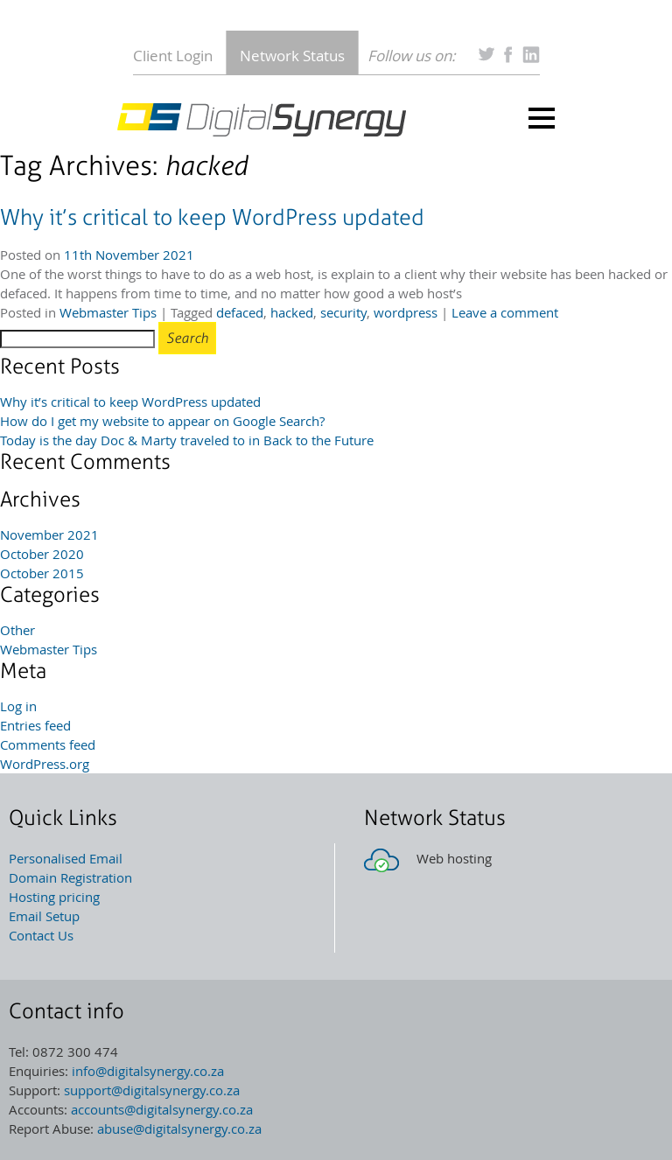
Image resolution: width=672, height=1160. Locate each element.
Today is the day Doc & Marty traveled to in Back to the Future (187, 440)
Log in (18, 706)
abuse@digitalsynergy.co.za (179, 1128)
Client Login (173, 55)
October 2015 (42, 573)
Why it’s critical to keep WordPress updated (212, 217)
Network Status (292, 55)
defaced (239, 312)
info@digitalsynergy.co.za (148, 1071)
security (343, 312)
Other (17, 630)
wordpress (406, 312)
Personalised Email (65, 858)
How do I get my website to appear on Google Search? (162, 421)
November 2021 (49, 534)
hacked (291, 312)
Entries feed (35, 725)
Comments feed (47, 744)
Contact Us (41, 935)
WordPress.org (44, 763)
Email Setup (44, 916)
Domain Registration (70, 877)
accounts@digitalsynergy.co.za (162, 1109)
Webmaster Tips (108, 312)
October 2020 (42, 554)
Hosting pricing (54, 896)
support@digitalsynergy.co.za (152, 1090)
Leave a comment (505, 312)
